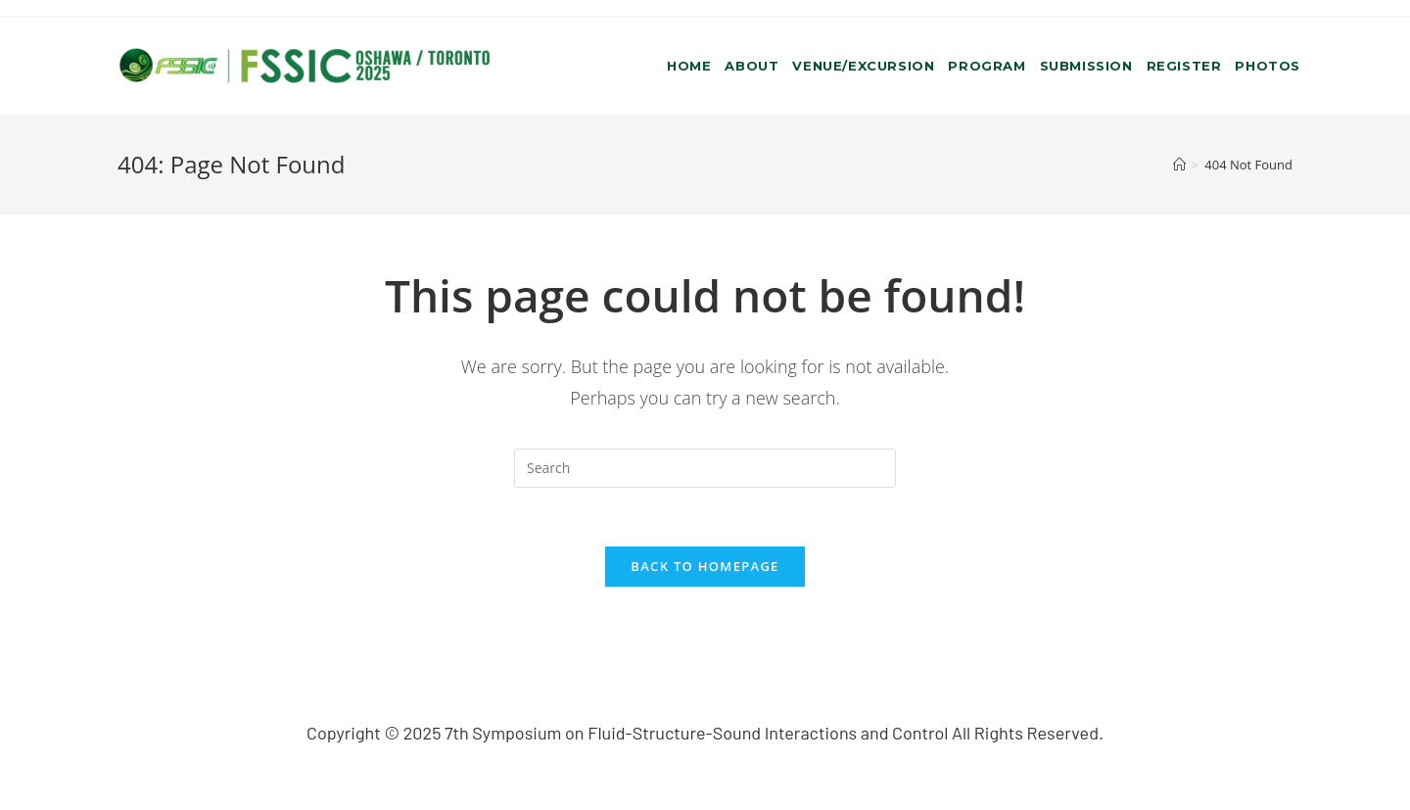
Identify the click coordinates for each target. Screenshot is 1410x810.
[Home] (1179, 164)
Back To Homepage (704, 566)
